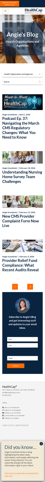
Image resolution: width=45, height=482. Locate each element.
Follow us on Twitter (12, 418)
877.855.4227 (6, 395)
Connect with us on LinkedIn (14, 415)
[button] (9, 4)
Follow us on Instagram (12, 410)
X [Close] (41, 443)
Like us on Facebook (12, 407)
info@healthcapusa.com (11, 392)
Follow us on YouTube (13, 413)
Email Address (12, 354)
